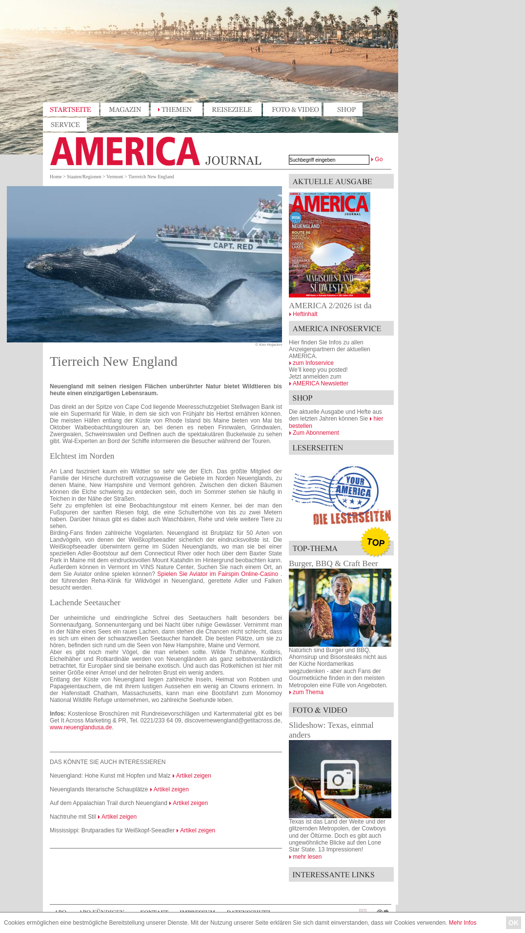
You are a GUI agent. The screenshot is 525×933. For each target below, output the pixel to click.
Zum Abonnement (316, 432)
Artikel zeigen (193, 775)
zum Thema (308, 692)
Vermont (114, 176)
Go (379, 159)
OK (513, 923)
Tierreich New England (151, 176)
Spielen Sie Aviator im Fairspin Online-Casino (217, 574)
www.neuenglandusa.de (81, 727)
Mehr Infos (463, 922)
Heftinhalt (305, 314)
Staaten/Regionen (84, 176)
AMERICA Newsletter (320, 383)
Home (55, 176)
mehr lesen (307, 856)
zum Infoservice (313, 363)
